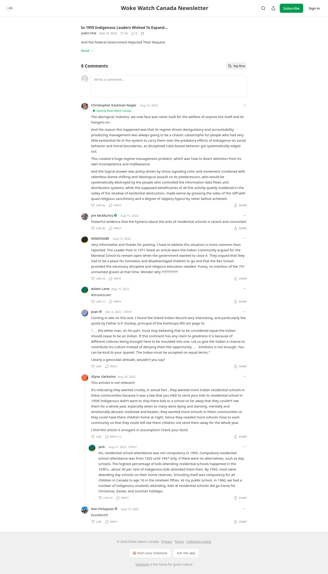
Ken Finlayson (102, 508)
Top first (236, 66)
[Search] (263, 8)
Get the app (186, 553)
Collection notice (198, 541)
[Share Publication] (273, 8)
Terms (179, 541)
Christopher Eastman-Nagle (113, 105)
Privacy (166, 541)
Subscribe (291, 8)
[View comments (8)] (134, 33)
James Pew (88, 33)
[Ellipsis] (244, 105)
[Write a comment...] (169, 86)
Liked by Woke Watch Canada (111, 110)
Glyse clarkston (103, 376)
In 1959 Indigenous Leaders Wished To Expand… (124, 27)
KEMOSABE (100, 238)
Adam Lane (100, 288)
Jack (101, 446)
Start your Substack (149, 553)
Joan (94, 311)
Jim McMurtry (102, 215)
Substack (142, 564)
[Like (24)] (124, 33)
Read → (87, 50)
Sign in (314, 8)
